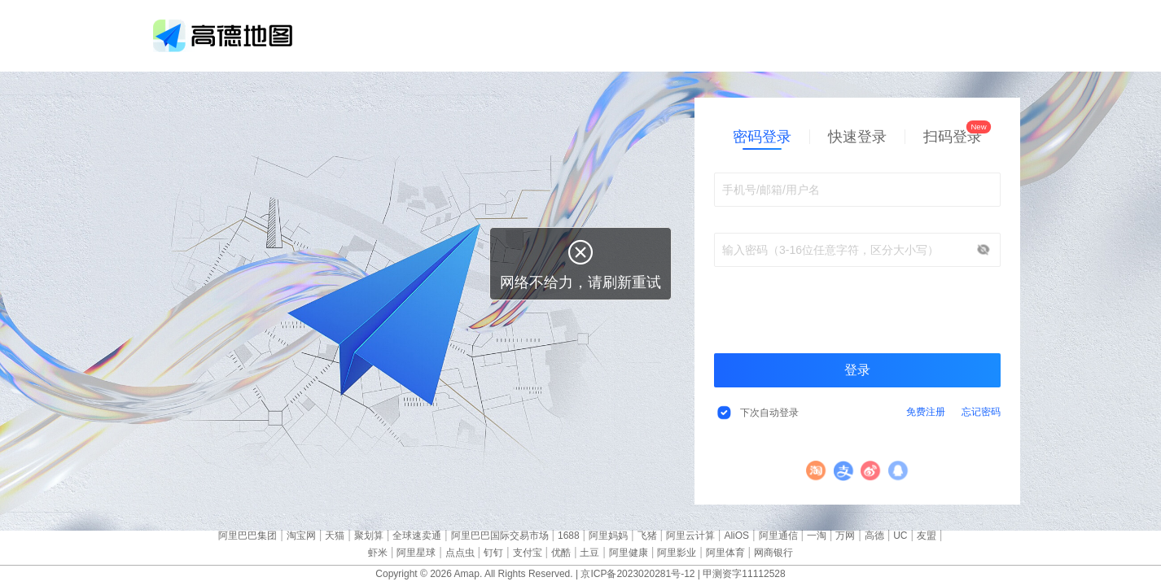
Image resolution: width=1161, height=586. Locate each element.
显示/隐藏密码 (983, 250)
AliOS (736, 535)
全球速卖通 (416, 535)
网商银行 (773, 552)
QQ (898, 471)
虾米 (378, 552)
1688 (569, 535)
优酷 (561, 552)
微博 (871, 471)
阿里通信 (778, 535)
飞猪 (647, 535)
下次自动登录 (769, 412)
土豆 (589, 552)
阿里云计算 (690, 535)
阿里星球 (416, 552)
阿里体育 (725, 552)
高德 (874, 535)
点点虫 (460, 552)
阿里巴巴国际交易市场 (500, 535)
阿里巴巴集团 (247, 535)
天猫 (334, 535)
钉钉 (493, 552)
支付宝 (844, 471)
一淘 (816, 535)
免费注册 (925, 412)
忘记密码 (981, 412)
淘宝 (816, 471)
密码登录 (762, 137)
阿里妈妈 (608, 535)
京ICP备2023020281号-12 (637, 573)
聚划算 (368, 535)
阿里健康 (628, 552)
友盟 (926, 535)
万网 (845, 535)
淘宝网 (301, 535)
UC (900, 535)
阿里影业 (676, 552)
